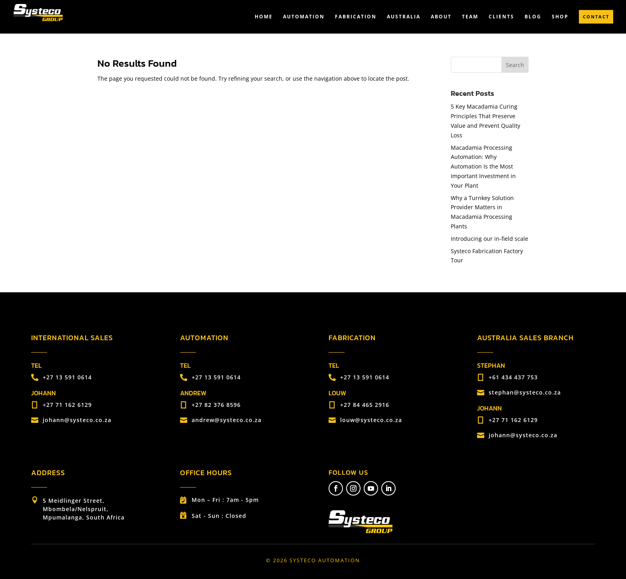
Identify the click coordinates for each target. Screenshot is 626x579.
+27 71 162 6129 (67, 404)
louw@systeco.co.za (371, 420)
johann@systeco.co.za (77, 420)
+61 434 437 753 (513, 377)
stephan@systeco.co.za (525, 392)
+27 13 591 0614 (67, 377)
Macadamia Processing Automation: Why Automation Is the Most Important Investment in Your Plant (483, 166)
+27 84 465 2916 (364, 404)
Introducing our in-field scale (489, 238)
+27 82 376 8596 (216, 404)
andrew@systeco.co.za (226, 420)
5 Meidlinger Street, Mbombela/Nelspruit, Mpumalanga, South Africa (84, 509)
